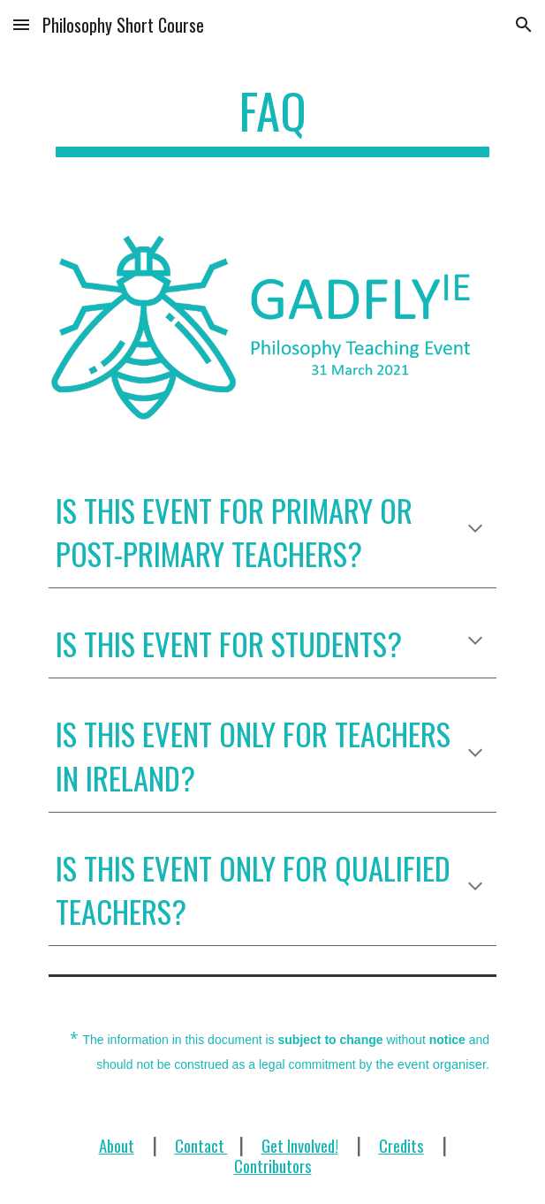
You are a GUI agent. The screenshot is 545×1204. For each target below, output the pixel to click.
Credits (401, 1145)
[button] (21, 24)
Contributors (273, 1165)
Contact (201, 1145)
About (116, 1145)
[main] (272, 119)
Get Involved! (299, 1145)
